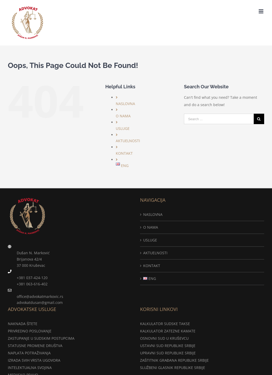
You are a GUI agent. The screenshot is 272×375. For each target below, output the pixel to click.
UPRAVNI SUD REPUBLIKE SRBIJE (168, 352)
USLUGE (123, 128)
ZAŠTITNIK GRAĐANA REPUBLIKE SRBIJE (174, 360)
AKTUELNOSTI (128, 140)
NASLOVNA (125, 103)
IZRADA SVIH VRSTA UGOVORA (34, 360)
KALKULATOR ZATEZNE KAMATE (167, 330)
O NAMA (123, 115)
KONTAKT (124, 153)
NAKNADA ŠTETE (22, 323)
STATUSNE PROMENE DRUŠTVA (35, 345)
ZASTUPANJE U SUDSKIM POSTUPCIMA (41, 338)
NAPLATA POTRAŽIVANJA (29, 352)
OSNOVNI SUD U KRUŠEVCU (164, 338)
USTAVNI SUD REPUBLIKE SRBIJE (167, 345)
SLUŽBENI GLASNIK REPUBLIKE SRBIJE (172, 367)
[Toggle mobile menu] (261, 11)
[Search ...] (219, 119)
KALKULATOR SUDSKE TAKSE (165, 323)
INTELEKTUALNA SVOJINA (30, 367)
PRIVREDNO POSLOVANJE (29, 330)
